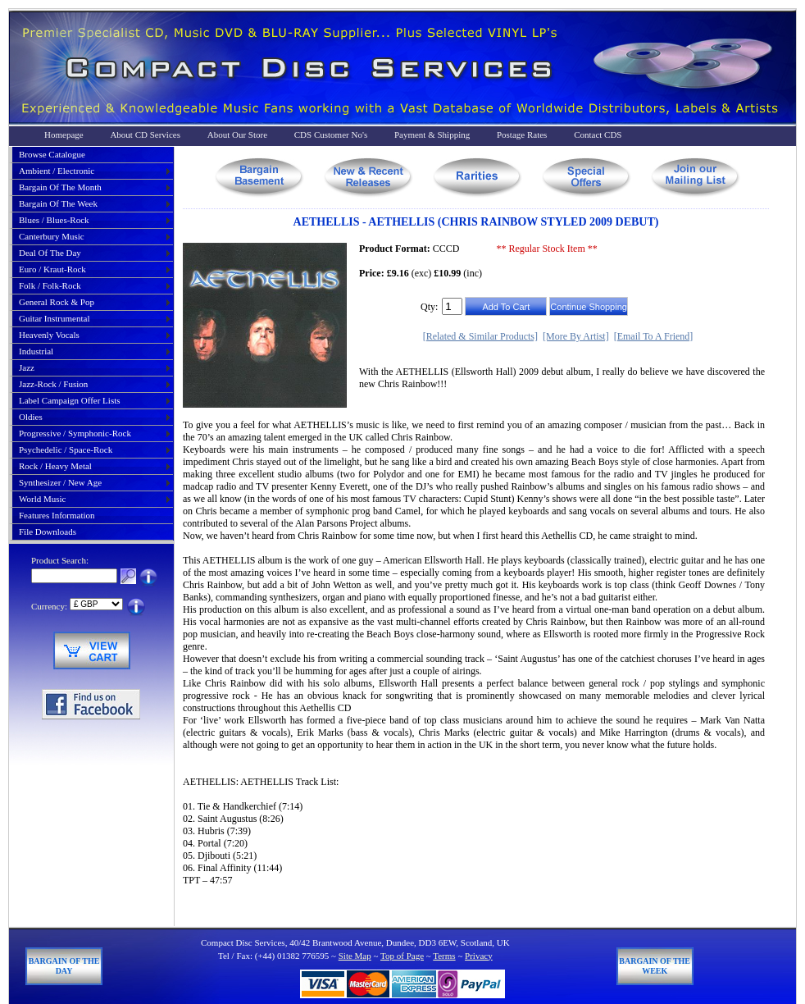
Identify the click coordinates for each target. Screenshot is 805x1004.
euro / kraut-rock (52, 269)
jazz (26, 367)
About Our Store (237, 134)
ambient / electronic (56, 171)
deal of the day (50, 253)
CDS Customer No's (330, 134)
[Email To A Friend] (654, 336)
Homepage (64, 134)
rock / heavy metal (55, 466)
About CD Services (145, 134)
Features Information (57, 515)
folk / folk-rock (50, 285)
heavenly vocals (49, 335)
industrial (36, 351)
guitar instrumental (54, 318)
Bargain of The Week (654, 965)
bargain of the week (58, 203)
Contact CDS (597, 134)
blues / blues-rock (54, 220)
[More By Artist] (576, 336)
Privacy (479, 956)
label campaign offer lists (70, 400)
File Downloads (47, 531)
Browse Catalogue (52, 154)
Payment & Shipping (432, 134)
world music (42, 499)
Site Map (355, 956)
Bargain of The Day (64, 965)
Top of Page (402, 956)
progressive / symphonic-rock (75, 433)
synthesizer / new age (60, 482)
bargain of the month (60, 187)
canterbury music (51, 236)
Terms (444, 956)
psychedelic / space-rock (65, 449)
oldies (31, 417)
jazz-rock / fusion (53, 384)
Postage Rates (522, 134)
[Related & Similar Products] (480, 336)
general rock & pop (56, 302)
